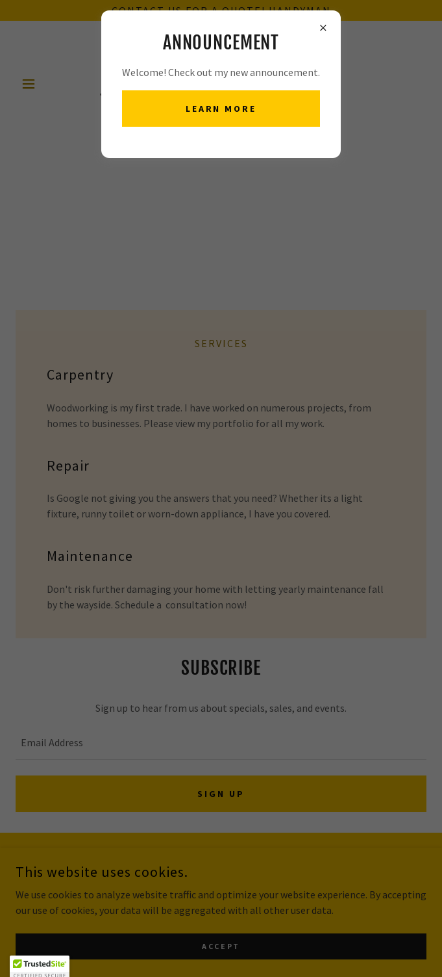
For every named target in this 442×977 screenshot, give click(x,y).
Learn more (221, 108)
